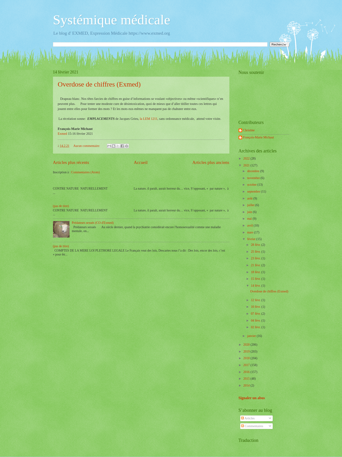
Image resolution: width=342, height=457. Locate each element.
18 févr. (256, 272)
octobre (252, 184)
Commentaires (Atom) (85, 172)
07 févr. (256, 313)
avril (250, 225)
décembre (253, 171)
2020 (246, 344)
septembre (254, 191)
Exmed (63, 133)
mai (250, 218)
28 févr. (256, 245)
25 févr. (256, 251)
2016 (246, 372)
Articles (247, 418)
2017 (246, 365)
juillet (251, 205)
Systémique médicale (111, 19)
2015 (246, 378)
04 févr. (256, 320)
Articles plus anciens (210, 162)
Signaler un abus (252, 398)
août (250, 198)
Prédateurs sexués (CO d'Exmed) (93, 222)
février (251, 239)
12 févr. (256, 300)
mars (250, 232)
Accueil (140, 162)
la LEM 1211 (149, 119)
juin (250, 212)
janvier (252, 336)
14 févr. (256, 285)
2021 (246, 165)
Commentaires (252, 426)
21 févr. (256, 265)
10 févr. (256, 306)
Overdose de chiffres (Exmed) (99, 84)
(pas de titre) (61, 206)
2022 (246, 158)
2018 (246, 358)
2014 (246, 385)
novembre (254, 178)
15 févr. (256, 278)
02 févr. (256, 327)
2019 (246, 351)
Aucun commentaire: (87, 146)
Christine (249, 130)
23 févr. (256, 258)
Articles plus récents (71, 162)
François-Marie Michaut (258, 137)
